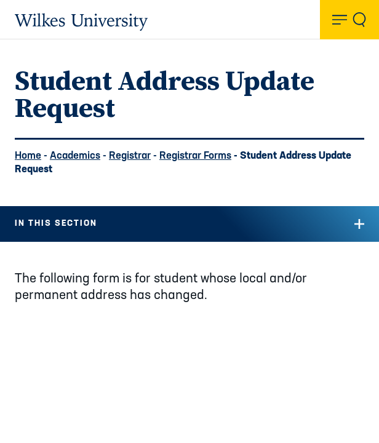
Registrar (130, 156)
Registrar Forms (195, 156)
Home (28, 156)
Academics (75, 156)
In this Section (56, 223)
